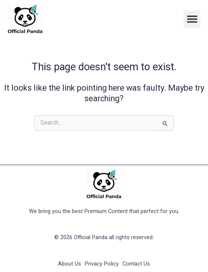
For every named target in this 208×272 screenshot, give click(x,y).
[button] (192, 19)
